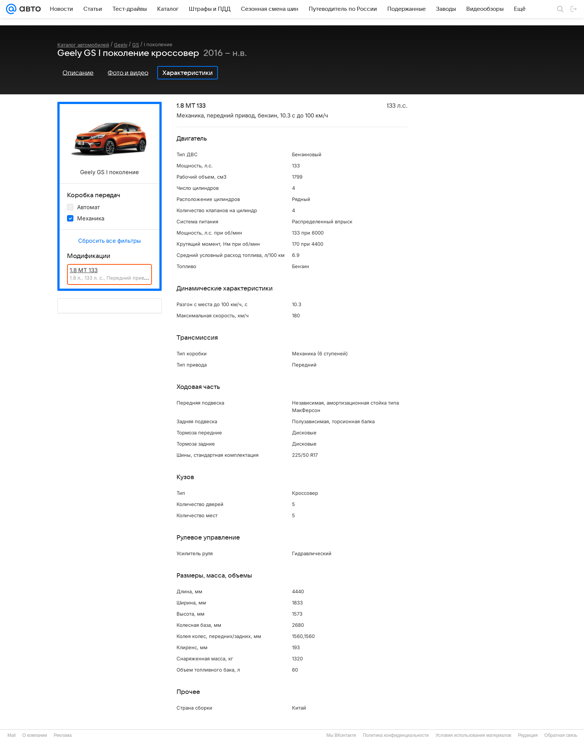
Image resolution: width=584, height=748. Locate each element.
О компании (34, 735)
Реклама (63, 735)
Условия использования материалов (473, 735)
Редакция (528, 735)
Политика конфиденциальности (396, 735)
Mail (11, 735)
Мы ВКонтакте (341, 735)
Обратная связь (561, 735)
